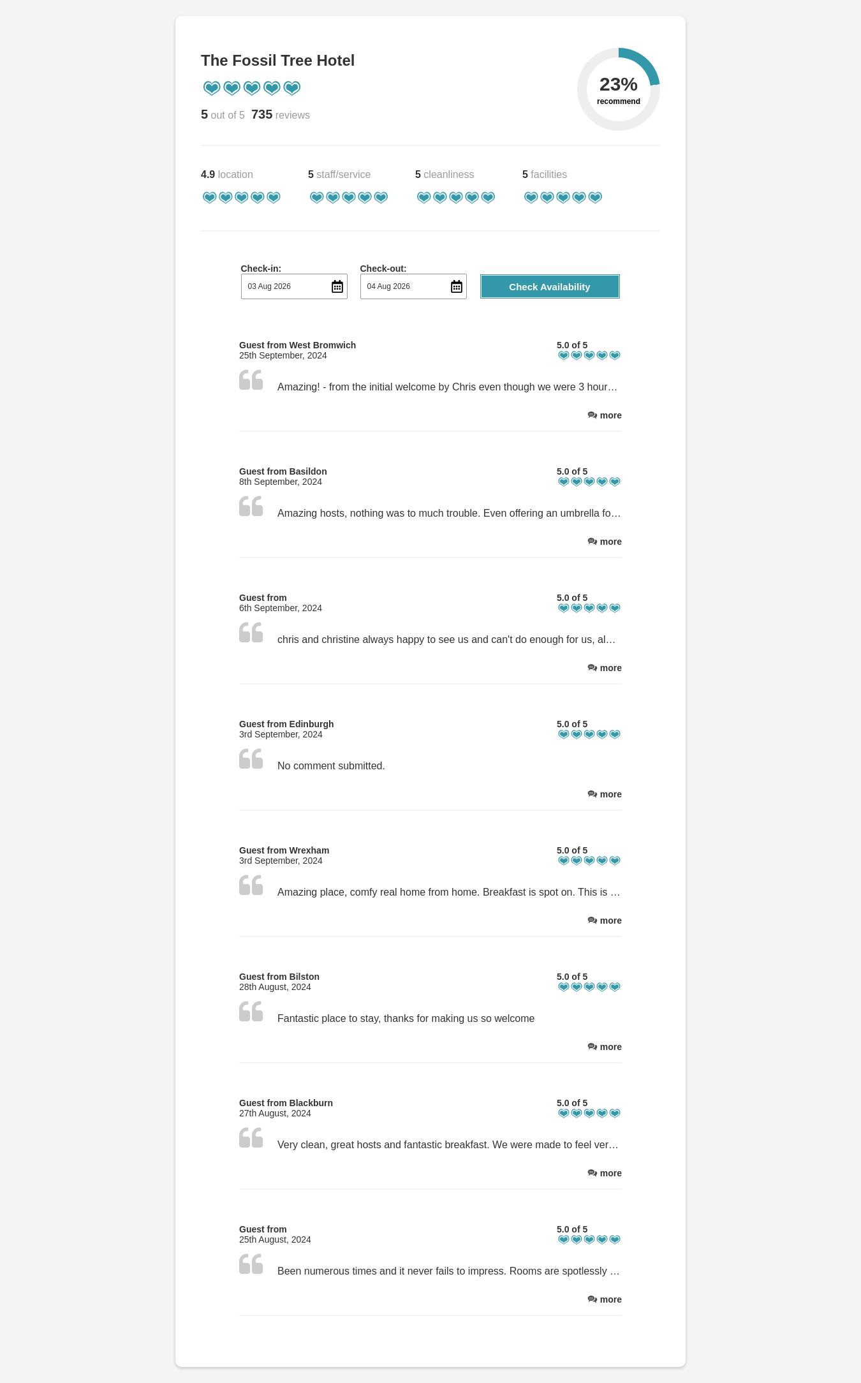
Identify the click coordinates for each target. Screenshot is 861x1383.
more (611, 415)
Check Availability (549, 286)
